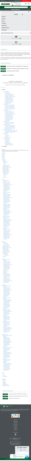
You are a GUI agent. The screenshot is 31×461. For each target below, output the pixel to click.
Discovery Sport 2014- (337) (9, 108)
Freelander (3, 258)
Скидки (15, 428)
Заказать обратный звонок (15, 439)
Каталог (3, 152)
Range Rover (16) (8, 142)
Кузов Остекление (6, 166)
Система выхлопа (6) (8, 99)
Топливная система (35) (9, 100)
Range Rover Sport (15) (9, 143)
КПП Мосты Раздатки (6, 165)
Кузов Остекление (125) (9, 95)
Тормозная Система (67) (9, 101)
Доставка (3, 154)
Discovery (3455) (6, 104)
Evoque (3, 241)
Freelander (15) (7, 141)
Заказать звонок (17, 0)
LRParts (6, 136)
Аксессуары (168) (6, 138)
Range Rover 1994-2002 (6, 285)
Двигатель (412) (8, 93)
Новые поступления (23, 450)
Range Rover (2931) (6, 124)
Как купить (4, 153)
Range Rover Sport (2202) (7, 129)
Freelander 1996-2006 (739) (9, 122)
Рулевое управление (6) (9, 115)
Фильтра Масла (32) (8, 102)
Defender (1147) (6, 91)
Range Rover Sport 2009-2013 (7, 347)
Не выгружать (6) (8, 137)
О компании (15, 421)
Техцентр (15, 422)
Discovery (3, 179)
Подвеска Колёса (5, 168)
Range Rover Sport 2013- (7, 359)
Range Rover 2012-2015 (6, 321)
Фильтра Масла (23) (8, 119)
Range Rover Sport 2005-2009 (7, 335)
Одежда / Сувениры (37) (9, 144)
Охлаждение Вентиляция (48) (10, 96)
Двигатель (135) (8, 110)
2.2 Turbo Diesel (6, 244)
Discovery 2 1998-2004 (6, 192)
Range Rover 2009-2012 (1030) (10, 127)
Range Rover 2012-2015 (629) (10, 128)
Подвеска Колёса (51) (8, 114)
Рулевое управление (6, 169)
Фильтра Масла (5, 173)
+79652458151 (18, 5)
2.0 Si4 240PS (5, 243)
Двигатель (4, 161)
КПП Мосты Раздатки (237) (9, 94)
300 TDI (4, 163)
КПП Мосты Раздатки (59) (9, 111)
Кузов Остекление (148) (9, 112)
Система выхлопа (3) (8, 116)
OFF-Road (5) (7, 92)
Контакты (15, 429)
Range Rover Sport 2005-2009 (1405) (11, 130)
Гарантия (3, 156)
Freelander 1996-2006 (6, 259)
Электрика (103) (8, 103)
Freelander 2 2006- (6, 271)
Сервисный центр (26, 0)
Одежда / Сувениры (6, 385)
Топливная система (6, 171)
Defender (3, 159)
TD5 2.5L (4, 164)
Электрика (4, 177)
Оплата (3, 155)
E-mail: (16, 441)
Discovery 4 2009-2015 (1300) (10, 107)
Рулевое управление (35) (9, 98)
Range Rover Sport (5, 334)
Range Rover (4, 284)
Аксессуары (4, 378)
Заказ (3, 372)
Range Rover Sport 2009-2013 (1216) (11, 131)
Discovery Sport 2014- (6, 228)
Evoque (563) (5, 109)
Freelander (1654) (6, 121)
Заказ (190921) (5, 133)
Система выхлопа (6, 170)
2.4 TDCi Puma (5, 162)
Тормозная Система (6, 172)
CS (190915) (7, 135)
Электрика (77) (7, 120)
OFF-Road (4, 160)
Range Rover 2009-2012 (6, 309)
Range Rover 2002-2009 (6, 297)
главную (12, 84)
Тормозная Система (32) (9, 118)
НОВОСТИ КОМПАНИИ (8, 391)
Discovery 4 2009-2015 (6, 216)
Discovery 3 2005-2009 (6, 204)
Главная (3, 149)
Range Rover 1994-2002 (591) (10, 125)
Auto (6, 134)
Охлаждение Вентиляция (7, 167)
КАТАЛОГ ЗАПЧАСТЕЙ (15, 9)
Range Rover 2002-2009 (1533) (10, 126)
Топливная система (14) (9, 117)
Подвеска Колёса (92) (8, 97)
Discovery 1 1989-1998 (6, 180)
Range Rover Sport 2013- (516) (10, 132)
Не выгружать (5, 376)
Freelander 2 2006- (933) (9, 123)
